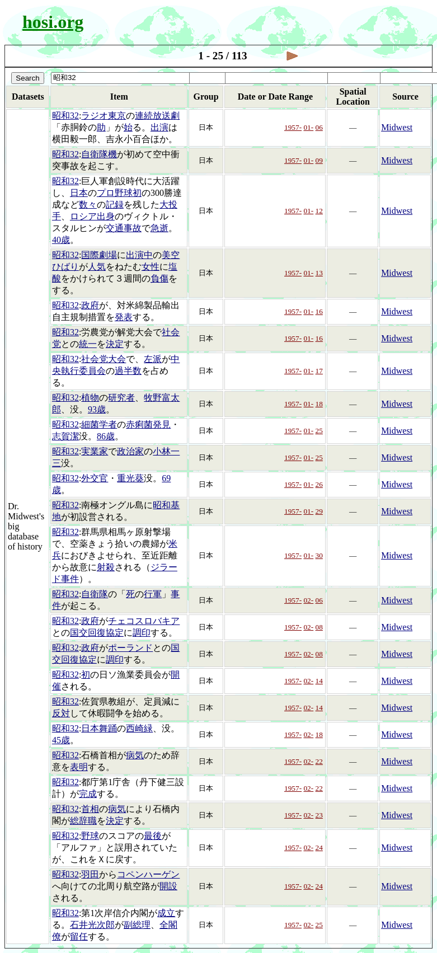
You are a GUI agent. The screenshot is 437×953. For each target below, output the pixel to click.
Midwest (396, 127)
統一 (88, 344)
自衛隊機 (99, 154)
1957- (293, 127)
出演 (159, 127)
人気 (97, 266)
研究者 (121, 397)
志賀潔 (65, 436)
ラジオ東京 (103, 115)
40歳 (61, 240)
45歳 (61, 740)
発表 (124, 317)
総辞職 (83, 820)
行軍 (153, 594)
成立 (166, 913)
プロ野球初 (119, 193)
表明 (79, 767)
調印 (142, 632)
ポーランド (130, 647)
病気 (135, 755)
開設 (168, 886)
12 (319, 210)
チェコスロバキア (144, 621)
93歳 (97, 409)
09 (319, 160)
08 (319, 627)
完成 (88, 794)
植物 (90, 397)
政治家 (130, 451)
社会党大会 (103, 359)
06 (319, 127)
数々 (88, 204)
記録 (115, 204)
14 (319, 681)
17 (319, 371)
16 (319, 311)
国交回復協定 (97, 632)
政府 (90, 305)
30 (319, 555)
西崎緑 (139, 728)
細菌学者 (99, 424)
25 (319, 430)
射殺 (106, 567)
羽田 (90, 874)
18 (319, 404)
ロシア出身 (92, 216)
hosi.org (52, 22)
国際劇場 (99, 255)
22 (319, 761)
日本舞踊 (99, 728)
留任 (79, 936)
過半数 (128, 370)
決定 (115, 344)
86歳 (106, 436)
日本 (79, 193)
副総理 (137, 924)
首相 (90, 809)
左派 (153, 359)
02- (308, 600)
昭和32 (65, 115)
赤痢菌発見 (148, 424)
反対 (61, 713)
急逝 (159, 228)
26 (319, 484)
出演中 (139, 255)
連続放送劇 (157, 115)
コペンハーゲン (148, 874)
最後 (153, 836)
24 (319, 847)
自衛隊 (94, 594)
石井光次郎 (92, 924)
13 (319, 273)
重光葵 (130, 478)
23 (319, 815)
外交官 (94, 478)
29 (319, 511)
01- (308, 127)
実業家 (94, 451)
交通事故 (124, 228)
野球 (90, 836)
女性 (150, 266)
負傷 (159, 278)
